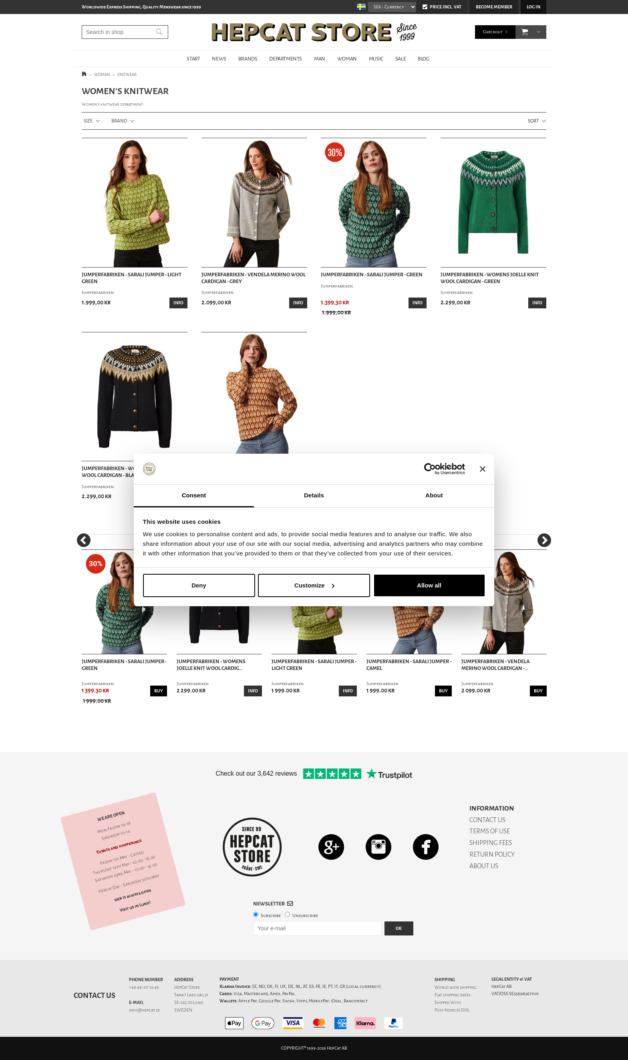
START (193, 58)
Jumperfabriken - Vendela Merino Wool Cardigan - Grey (253, 278)
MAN (319, 58)
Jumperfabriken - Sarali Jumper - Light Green (131, 278)
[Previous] (84, 540)
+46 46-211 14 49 (144, 987)
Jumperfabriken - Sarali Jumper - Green (372, 275)
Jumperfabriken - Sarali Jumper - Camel (408, 665)
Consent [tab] (194, 495)
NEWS (219, 58)
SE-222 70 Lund (188, 1003)
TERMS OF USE (489, 831)
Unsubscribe (305, 916)
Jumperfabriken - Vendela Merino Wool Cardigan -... (495, 665)
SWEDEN (183, 1010)
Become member (494, 7)
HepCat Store (187, 987)
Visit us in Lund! (135, 906)
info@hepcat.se (144, 1010)
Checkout (493, 32)
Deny (198, 585)
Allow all (429, 585)
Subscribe (271, 916)
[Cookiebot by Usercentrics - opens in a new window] (430, 469)
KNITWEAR (127, 74)
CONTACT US (487, 820)
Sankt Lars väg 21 (191, 995)
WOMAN (347, 58)
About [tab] (434, 495)
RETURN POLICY (492, 854)
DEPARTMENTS (285, 58)
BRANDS (248, 58)
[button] (524, 32)
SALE (400, 58)
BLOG (423, 58)
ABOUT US (483, 866)
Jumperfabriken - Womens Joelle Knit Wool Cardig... (211, 665)
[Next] (544, 540)
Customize (314, 585)
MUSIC (376, 58)
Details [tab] (314, 495)
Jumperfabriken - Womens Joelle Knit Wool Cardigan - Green (490, 278)
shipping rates (456, 995)
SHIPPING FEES (490, 843)
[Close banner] (482, 469)
